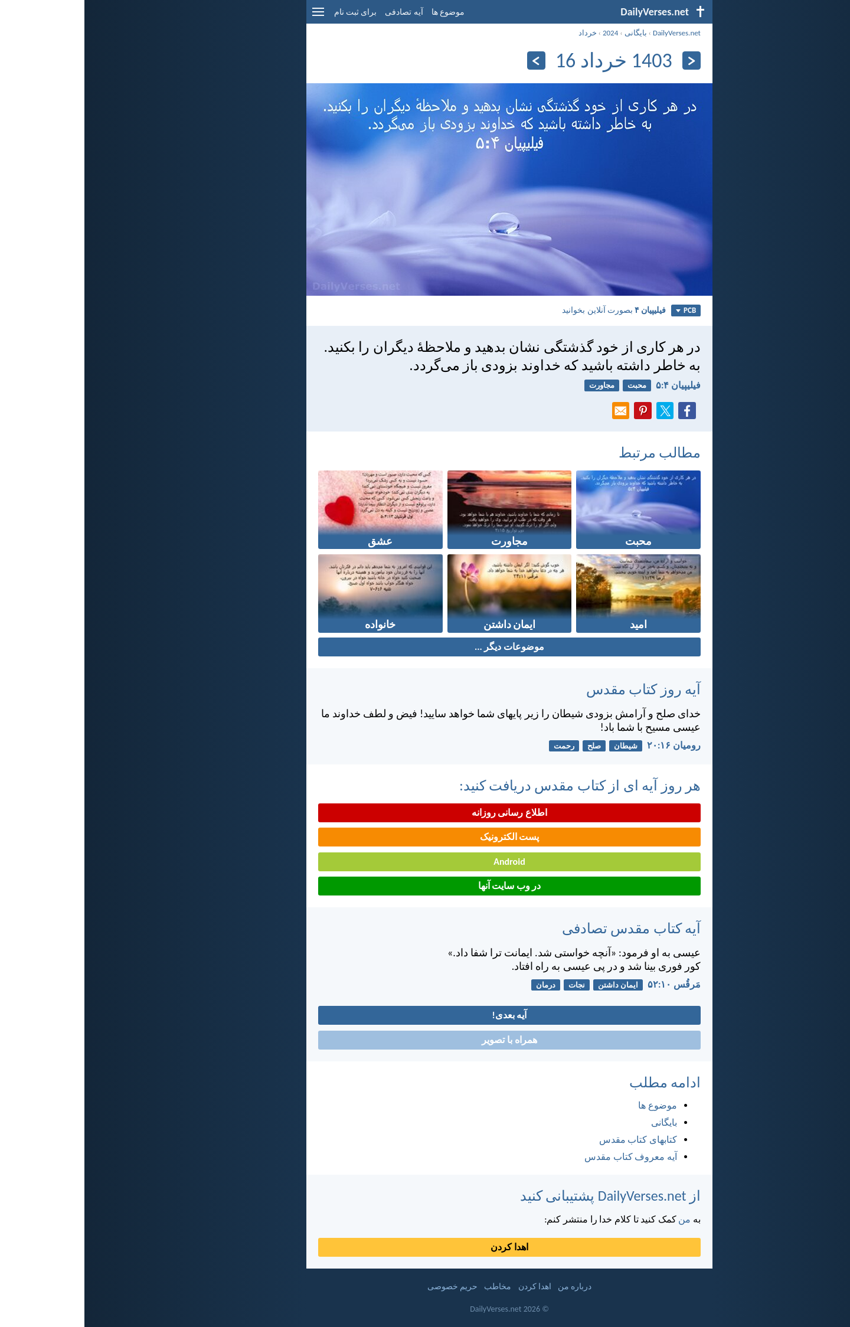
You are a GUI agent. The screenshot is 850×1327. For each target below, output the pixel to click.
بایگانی (551, 32)
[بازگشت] (607, 60)
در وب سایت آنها (425, 885)
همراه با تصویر (424, 1039)
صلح (509, 745)
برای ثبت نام (271, 12)
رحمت (479, 745)
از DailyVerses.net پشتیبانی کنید (526, 1195)
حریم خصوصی (368, 1287)
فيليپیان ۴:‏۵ (593, 385)
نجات (492, 984)
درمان (461, 984)
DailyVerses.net (592, 32)
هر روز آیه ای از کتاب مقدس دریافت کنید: (495, 785)
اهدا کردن (425, 1247)
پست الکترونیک (425, 836)
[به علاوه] (452, 60)
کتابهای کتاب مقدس (554, 1139)
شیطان (541, 745)
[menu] (234, 16)
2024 (526, 32)
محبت (552, 385)
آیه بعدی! (425, 1015)
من (600, 1219)
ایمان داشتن (534, 984)
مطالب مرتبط (575, 452)
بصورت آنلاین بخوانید (529, 310)
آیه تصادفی (319, 12)
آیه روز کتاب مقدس (559, 689)
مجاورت (517, 385)
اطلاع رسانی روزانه (425, 812)
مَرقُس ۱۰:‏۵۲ (589, 984)
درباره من (490, 1287)
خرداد (503, 32)
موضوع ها (363, 12)
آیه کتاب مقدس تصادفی (547, 928)
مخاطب (413, 1287)
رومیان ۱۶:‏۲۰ (589, 745)
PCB (601, 310)
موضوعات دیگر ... (425, 646)
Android (424, 861)
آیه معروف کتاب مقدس (546, 1156)
